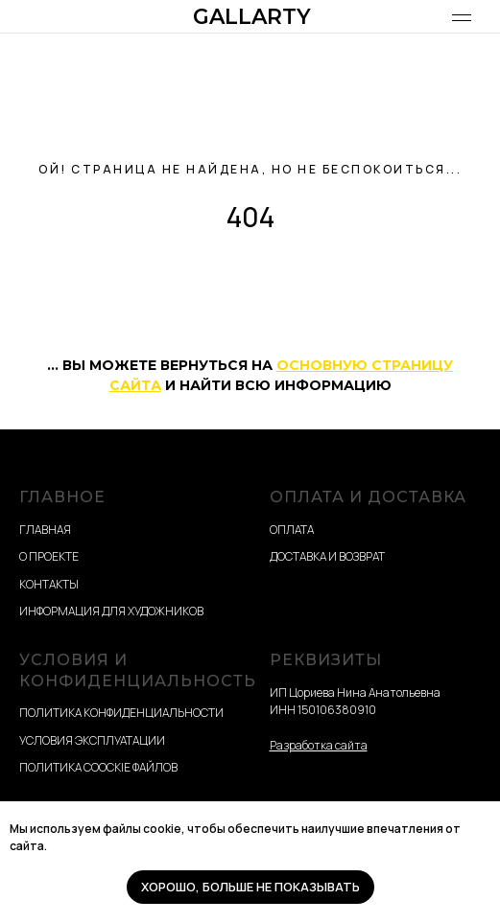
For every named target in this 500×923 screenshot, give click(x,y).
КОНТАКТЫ (49, 584)
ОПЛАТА (292, 529)
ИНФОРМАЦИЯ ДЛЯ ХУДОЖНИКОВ (111, 611)
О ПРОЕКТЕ (49, 556)
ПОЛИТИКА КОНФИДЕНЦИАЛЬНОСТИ (121, 712)
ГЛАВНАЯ (45, 529)
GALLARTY (252, 17)
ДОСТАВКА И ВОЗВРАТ (327, 556)
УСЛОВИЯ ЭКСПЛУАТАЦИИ (92, 740)
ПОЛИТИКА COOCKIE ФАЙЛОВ (98, 767)
